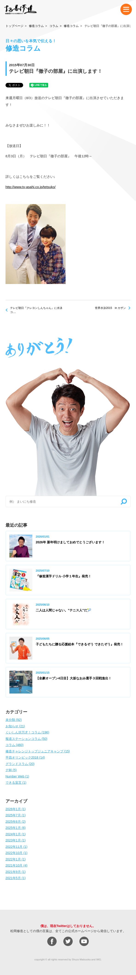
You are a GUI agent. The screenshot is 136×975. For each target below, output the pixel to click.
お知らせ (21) (15, 726)
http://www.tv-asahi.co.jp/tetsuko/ (31, 187)
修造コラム (36, 26)
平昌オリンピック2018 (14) (25, 757)
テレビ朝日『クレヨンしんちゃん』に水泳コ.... (36, 310)
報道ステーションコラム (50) (26, 739)
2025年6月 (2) (16, 821)
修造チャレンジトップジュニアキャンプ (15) (38, 751)
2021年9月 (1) (16, 872)
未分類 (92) (14, 720)
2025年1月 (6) (16, 828)
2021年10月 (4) (17, 865)
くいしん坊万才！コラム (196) (27, 732)
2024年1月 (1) (16, 834)
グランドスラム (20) (20, 764)
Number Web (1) (17, 776)
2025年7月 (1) (16, 815)
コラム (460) (15, 745)
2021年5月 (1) (16, 878)
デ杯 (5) (11, 770)
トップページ (14, 26)
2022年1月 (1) (16, 859)
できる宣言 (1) (16, 782)
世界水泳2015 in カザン (110, 308)
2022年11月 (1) (17, 847)
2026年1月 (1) (16, 809)
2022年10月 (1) (17, 853)
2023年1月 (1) (16, 840)
